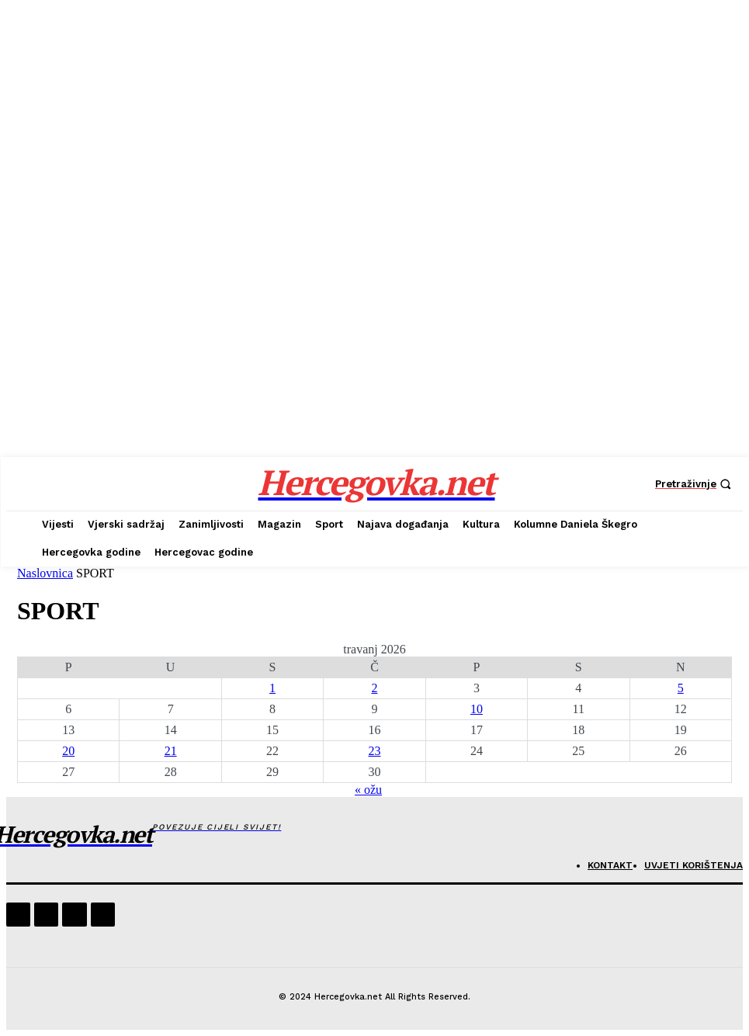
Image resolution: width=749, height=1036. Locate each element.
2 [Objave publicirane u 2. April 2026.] (374, 688)
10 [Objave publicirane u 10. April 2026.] (476, 708)
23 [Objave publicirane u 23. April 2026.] (374, 750)
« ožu (368, 789)
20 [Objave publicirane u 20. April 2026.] (68, 750)
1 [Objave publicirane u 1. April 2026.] (272, 688)
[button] (695, 484)
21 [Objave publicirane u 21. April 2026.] (171, 750)
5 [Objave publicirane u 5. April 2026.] (681, 688)
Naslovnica (45, 573)
